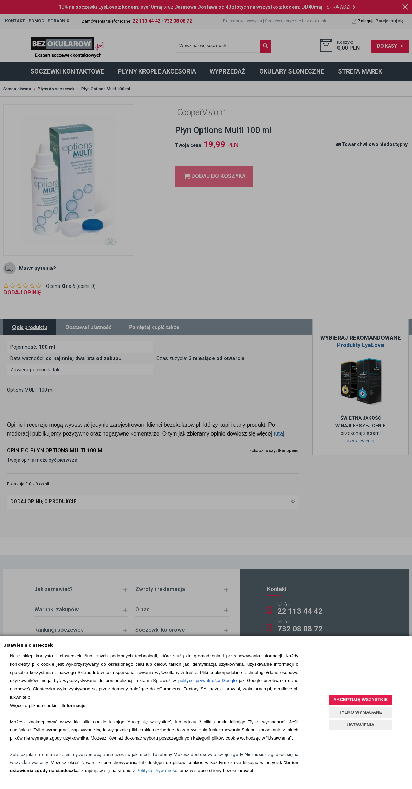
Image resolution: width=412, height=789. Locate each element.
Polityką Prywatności (157, 770)
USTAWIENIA (361, 725)
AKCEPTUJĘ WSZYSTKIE (360, 699)
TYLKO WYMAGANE (360, 712)
